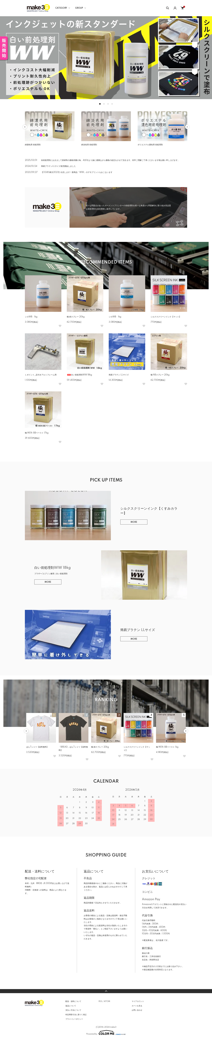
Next (187, 127)
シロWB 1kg (31, 317)
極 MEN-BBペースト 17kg (36, 433)
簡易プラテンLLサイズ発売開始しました (58, 166)
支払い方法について (73, 1010)
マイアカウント (138, 1001)
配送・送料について (73, 1001)
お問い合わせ (137, 1010)
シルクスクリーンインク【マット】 (166, 317)
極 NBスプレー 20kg (160, 375)
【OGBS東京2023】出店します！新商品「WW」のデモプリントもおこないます (76, 172)
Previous (25, 127)
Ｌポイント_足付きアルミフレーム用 (41, 375)
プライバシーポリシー (74, 1019)
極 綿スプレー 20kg (76, 317)
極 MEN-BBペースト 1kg (167, 747)
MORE (134, 522)
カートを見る (137, 1006)
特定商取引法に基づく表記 (76, 1015)
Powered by (106, 1032)
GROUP (79, 8)
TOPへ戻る (106, 991)
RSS (100, 1001)
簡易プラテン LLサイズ (120, 375)
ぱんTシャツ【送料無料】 (37, 747)
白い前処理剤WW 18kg (79, 375)
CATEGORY (61, 8)
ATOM (107, 1001)
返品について (70, 1006)
